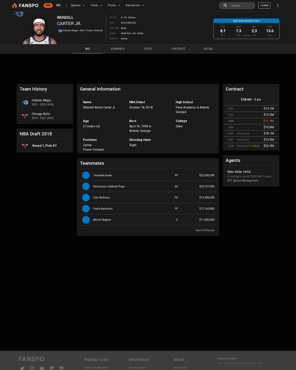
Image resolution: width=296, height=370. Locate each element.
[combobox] (241, 5)
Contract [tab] (178, 48)
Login (264, 5)
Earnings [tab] (118, 48)
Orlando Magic (70, 30)
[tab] (78, 5)
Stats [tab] (148, 48)
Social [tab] (208, 48)
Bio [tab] (87, 48)
